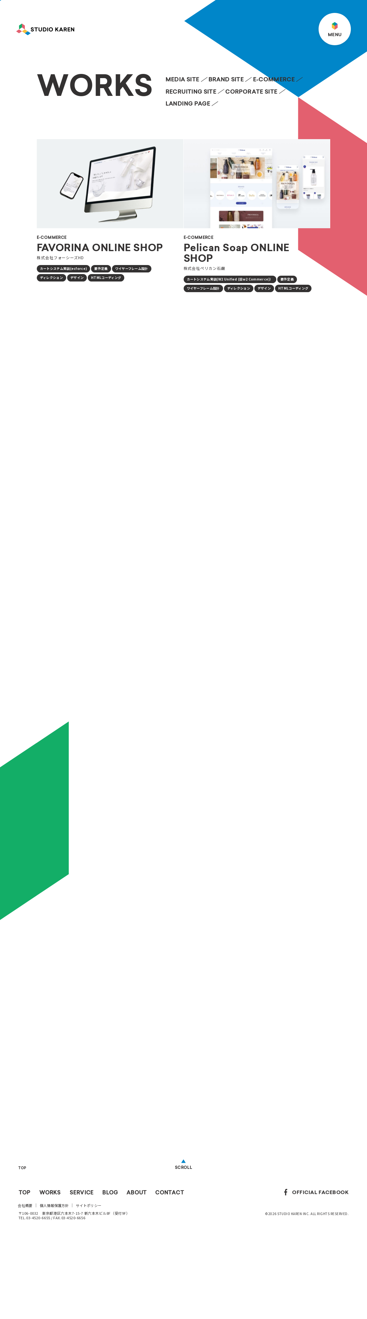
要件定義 (100, 268)
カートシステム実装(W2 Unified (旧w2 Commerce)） (230, 279)
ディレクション (51, 277)
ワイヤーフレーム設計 (131, 268)
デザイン (77, 277)
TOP (22, 1249)
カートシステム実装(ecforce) (63, 268)
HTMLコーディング (106, 277)
